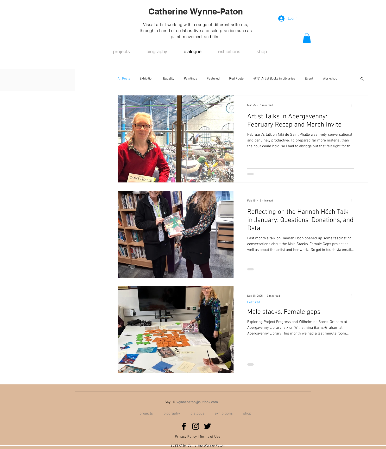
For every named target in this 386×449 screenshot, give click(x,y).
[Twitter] (207, 426)
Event (309, 79)
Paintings (190, 79)
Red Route (236, 79)
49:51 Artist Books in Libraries (274, 79)
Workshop (330, 79)
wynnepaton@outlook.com (197, 402)
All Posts (124, 79)
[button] (307, 38)
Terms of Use (210, 437)
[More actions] (353, 105)
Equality (168, 79)
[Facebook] (184, 426)
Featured (213, 79)
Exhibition (146, 79)
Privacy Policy (186, 437)
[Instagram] (195, 426)
